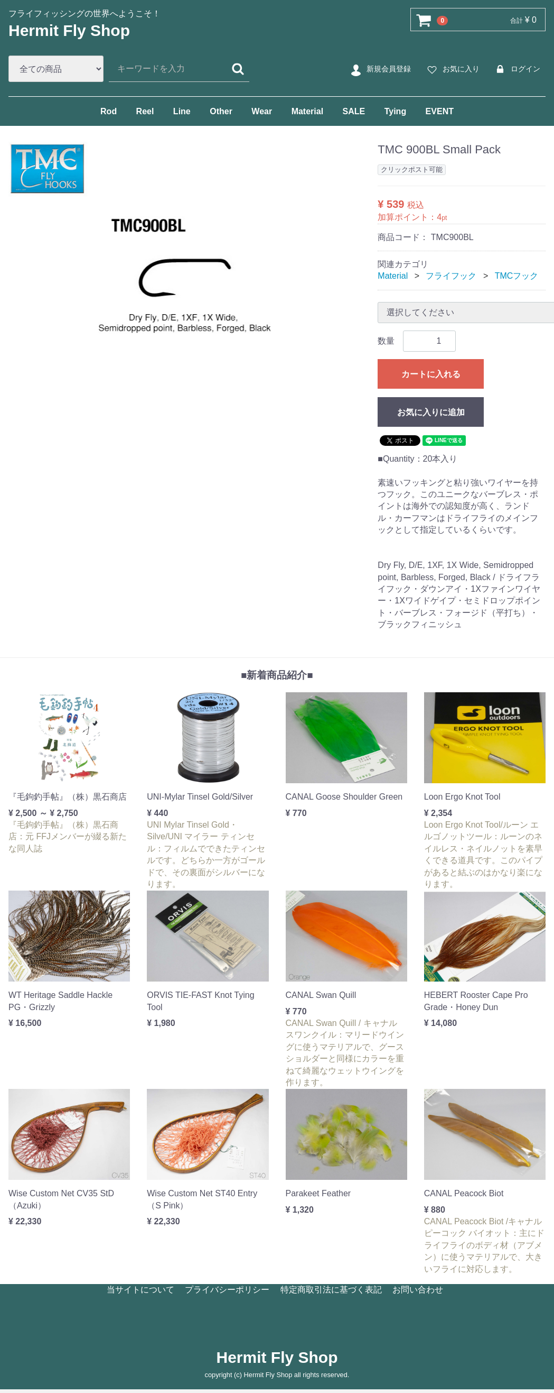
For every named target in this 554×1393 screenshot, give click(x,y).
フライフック (451, 275)
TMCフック (517, 275)
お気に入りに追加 (431, 412)
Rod (108, 111)
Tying (395, 111)
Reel (145, 111)
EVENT (440, 111)
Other (221, 111)
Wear (261, 111)
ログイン (516, 69)
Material (307, 111)
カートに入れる (431, 374)
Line (182, 111)
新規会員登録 (379, 69)
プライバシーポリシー (227, 1289)
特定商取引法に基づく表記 (331, 1289)
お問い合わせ (417, 1289)
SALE (354, 111)
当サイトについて (140, 1289)
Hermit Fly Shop (69, 30)
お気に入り (452, 69)
